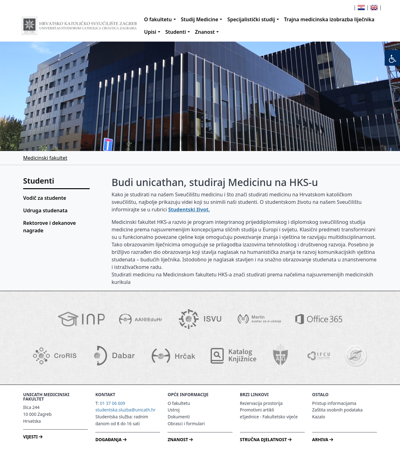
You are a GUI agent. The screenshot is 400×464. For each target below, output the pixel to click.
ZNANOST (180, 439)
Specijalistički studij (251, 19)
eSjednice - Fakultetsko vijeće (269, 417)
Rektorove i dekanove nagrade (49, 226)
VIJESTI (32, 437)
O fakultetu (158, 19)
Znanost (205, 31)
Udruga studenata (45, 210)
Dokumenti (179, 417)
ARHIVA (322, 439)
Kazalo (318, 417)
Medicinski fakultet (45, 157)
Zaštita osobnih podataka (337, 410)
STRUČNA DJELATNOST (266, 439)
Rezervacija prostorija (261, 403)
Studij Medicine (199, 19)
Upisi (150, 31)
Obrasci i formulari (186, 423)
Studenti (175, 31)
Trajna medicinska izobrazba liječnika (329, 19)
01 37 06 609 (112, 403)
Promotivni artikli (257, 410)
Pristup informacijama (334, 403)
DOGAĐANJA (110, 439)
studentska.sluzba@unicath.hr (125, 410)
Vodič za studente (44, 197)
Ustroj (173, 410)
